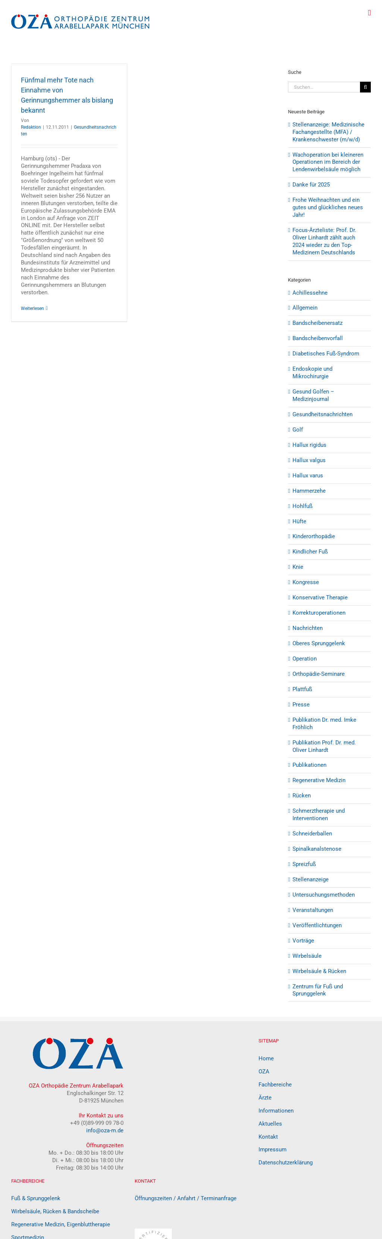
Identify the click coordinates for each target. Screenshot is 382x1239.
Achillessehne (310, 292)
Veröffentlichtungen (317, 925)
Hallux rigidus (309, 445)
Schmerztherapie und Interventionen (318, 814)
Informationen (276, 1110)
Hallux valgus (309, 460)
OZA (264, 1071)
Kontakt (268, 1136)
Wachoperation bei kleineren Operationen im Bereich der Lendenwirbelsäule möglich (327, 162)
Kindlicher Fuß (310, 551)
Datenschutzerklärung (286, 1162)
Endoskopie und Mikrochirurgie (312, 373)
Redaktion (31, 127)
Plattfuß (302, 689)
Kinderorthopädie (313, 536)
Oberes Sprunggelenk (318, 643)
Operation (304, 658)
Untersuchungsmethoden (323, 894)
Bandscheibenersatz (317, 323)
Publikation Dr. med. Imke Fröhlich (324, 723)
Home (266, 1058)
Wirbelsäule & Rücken (319, 971)
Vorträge (303, 940)
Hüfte (299, 521)
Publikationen (309, 765)
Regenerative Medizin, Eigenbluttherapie (60, 1224)
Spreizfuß (304, 864)
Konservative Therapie (320, 597)
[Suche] (365, 87)
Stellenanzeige (310, 879)
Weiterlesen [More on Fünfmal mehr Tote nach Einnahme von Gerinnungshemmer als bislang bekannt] (32, 308)
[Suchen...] (324, 87)
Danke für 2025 (311, 184)
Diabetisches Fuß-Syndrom (325, 353)
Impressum (272, 1149)
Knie (297, 567)
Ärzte (265, 1097)
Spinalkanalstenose (316, 849)
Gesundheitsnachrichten (322, 414)
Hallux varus (307, 475)
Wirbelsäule (307, 956)
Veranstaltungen (312, 910)
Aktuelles (270, 1123)
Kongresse (305, 582)
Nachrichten (307, 628)
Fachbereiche (275, 1084)
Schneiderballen (312, 833)
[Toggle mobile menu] (369, 13)
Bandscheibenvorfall (317, 338)
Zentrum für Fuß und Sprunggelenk (317, 990)
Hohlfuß (302, 506)
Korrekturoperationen (318, 612)
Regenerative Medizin (318, 780)
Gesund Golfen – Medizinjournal (313, 395)
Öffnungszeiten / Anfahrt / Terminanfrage (186, 1198)
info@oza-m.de (104, 1130)
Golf (297, 429)
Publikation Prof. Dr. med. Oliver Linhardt (324, 746)
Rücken (301, 795)
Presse (301, 704)
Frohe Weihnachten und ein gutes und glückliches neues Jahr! (327, 207)
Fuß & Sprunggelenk (35, 1198)
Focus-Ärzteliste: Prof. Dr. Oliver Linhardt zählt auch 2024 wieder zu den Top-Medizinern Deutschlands (324, 241)
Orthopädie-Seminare (318, 674)
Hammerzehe (309, 490)
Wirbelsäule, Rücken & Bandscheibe (55, 1211)
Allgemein (304, 307)
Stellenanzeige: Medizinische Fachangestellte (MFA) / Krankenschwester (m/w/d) (328, 132)
